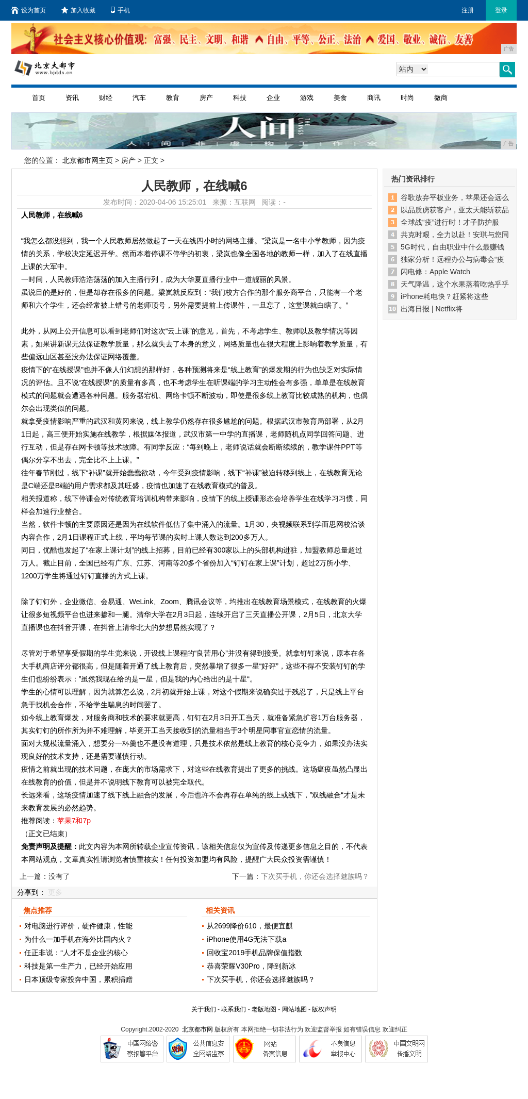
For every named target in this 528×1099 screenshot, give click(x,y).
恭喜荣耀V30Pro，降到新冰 (251, 966)
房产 (206, 98)
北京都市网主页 (87, 160)
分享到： (31, 892)
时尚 (407, 98)
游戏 (307, 98)
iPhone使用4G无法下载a (246, 939)
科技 (239, 98)
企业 (273, 98)
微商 (441, 98)
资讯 (72, 98)
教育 (172, 98)
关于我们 (203, 1009)
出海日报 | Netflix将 (432, 309)
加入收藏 (78, 10)
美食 (340, 98)
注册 (467, 10)
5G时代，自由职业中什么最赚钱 (452, 247)
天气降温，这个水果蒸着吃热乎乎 (455, 284)
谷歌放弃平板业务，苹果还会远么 (455, 197)
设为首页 (28, 10)
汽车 (139, 98)
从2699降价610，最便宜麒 (250, 926)
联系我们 (233, 1009)
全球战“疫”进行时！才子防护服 (450, 222)
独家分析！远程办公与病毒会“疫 (452, 259)
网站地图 (294, 1009)
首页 (38, 98)
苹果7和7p (74, 821)
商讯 (374, 98)
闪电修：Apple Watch (435, 272)
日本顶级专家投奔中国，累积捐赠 (78, 979)
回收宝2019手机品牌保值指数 (254, 952)
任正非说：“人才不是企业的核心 (76, 952)
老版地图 (264, 1009)
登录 (501, 10)
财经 (105, 98)
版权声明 (324, 1009)
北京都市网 (197, 1029)
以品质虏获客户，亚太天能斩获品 (455, 210)
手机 (120, 10)
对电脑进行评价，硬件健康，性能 (78, 926)
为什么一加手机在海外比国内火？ (78, 939)
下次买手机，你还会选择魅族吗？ (261, 979)
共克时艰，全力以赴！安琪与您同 (455, 234)
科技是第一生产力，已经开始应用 (78, 966)
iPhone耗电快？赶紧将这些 (444, 296)
